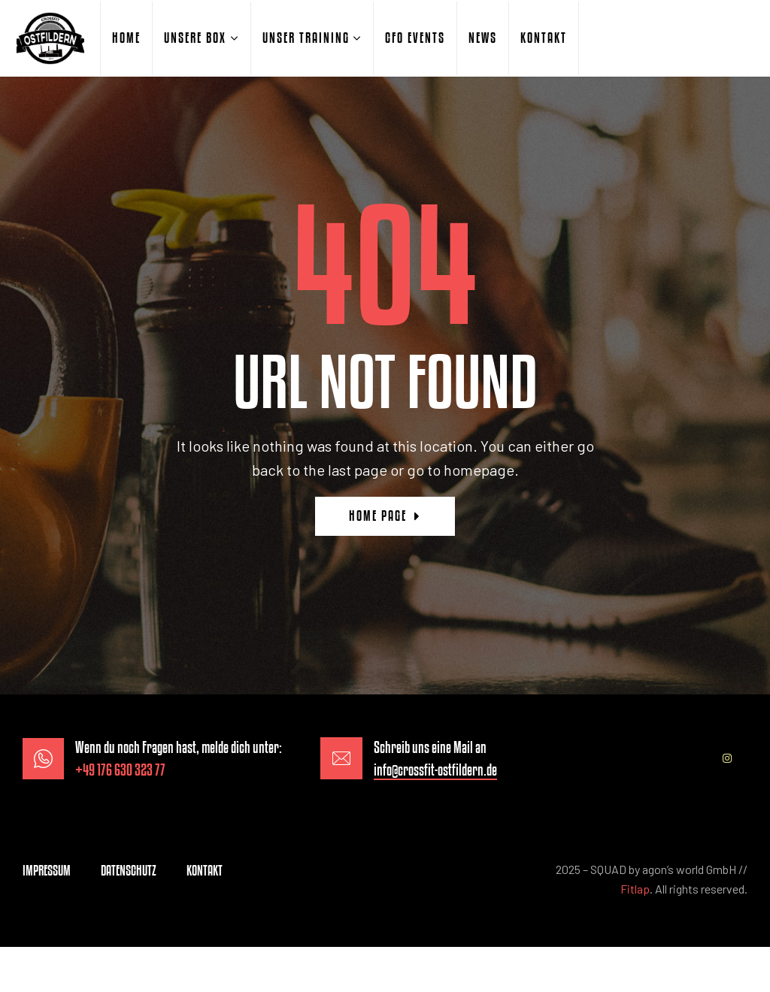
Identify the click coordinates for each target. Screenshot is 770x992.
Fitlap (635, 889)
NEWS (482, 37)
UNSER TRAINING (306, 37)
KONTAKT (543, 37)
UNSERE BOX (195, 37)
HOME (126, 37)
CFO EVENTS (415, 37)
